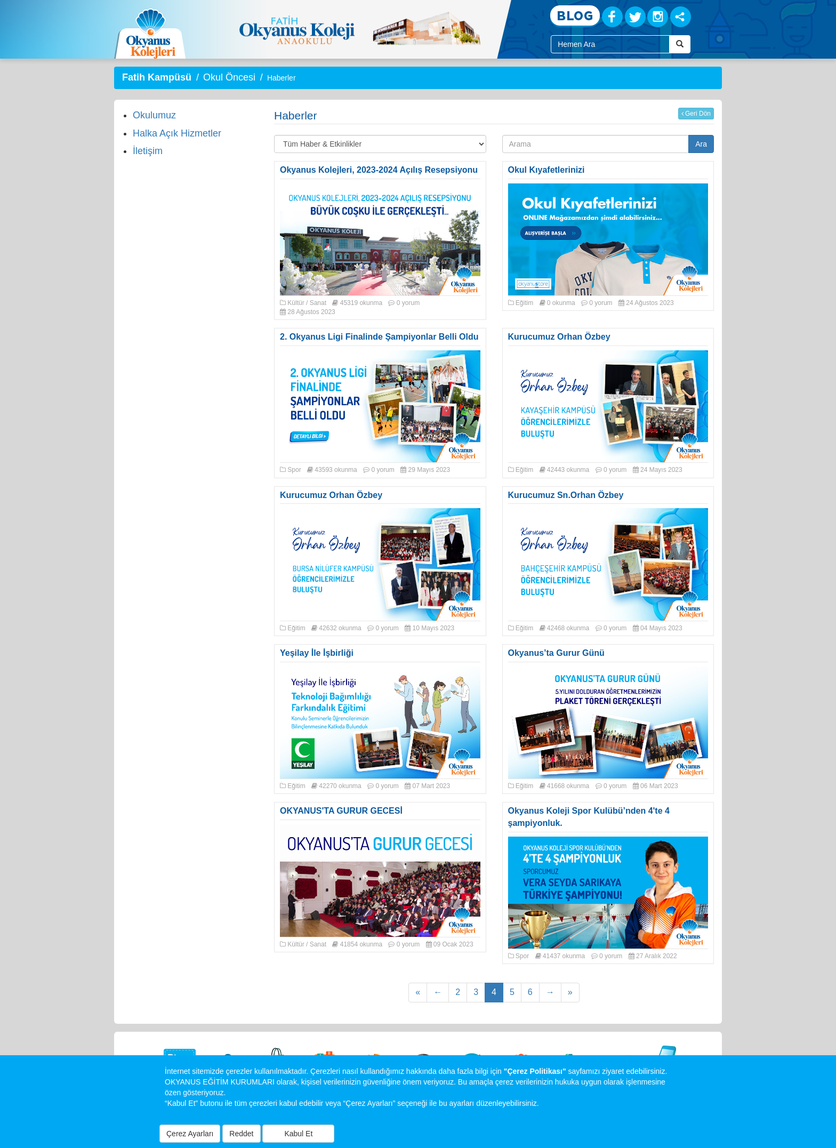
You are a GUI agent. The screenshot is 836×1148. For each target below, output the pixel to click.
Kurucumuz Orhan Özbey (559, 336)
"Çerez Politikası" (535, 1071)
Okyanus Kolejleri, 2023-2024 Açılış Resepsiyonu (379, 169)
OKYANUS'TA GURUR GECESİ (341, 810)
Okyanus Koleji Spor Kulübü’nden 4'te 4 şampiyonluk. (589, 817)
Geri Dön (696, 113)
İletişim (148, 151)
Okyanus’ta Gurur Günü (556, 652)
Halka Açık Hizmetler (177, 133)
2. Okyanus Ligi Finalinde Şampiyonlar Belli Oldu (379, 336)
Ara (701, 144)
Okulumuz (154, 115)
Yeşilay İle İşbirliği (316, 652)
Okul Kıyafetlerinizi (546, 169)
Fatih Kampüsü (156, 77)
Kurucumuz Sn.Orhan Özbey (566, 495)
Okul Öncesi (229, 77)
